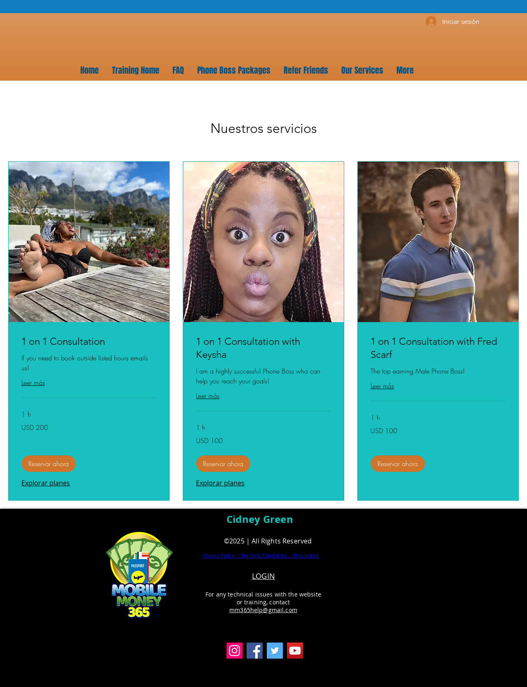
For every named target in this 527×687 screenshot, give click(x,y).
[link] (88, 341)
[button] (48, 463)
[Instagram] (234, 651)
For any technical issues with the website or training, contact (263, 598)
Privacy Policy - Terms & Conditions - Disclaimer (261, 555)
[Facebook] (255, 651)
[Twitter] (275, 651)
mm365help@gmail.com (263, 610)
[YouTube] (295, 651)
